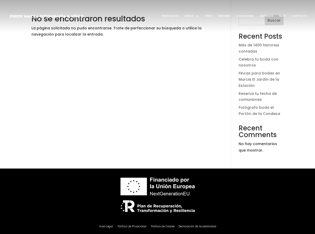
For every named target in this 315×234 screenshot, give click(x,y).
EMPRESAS (266, 16)
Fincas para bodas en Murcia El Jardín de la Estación (259, 79)
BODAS (189, 16)
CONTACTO (299, 16)
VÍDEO (208, 16)
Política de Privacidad (132, 226)
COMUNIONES (245, 16)
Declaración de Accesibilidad (197, 226)
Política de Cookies (163, 226)
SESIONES (224, 16)
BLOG (282, 16)
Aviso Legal (106, 226)
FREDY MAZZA (170, 16)
